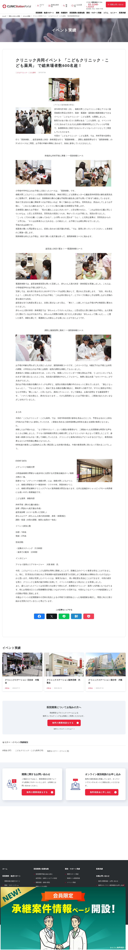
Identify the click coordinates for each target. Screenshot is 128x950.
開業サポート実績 (72, 886)
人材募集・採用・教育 (43, 923)
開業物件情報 (7, 904)
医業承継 (122, 13)
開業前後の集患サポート (12, 893)
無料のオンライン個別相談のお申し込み (111, 897)
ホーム (4, 881)
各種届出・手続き (41, 928)
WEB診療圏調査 (71, 901)
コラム (105, 13)
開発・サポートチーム (12, 897)
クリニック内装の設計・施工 (45, 919)
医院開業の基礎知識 (77, 13)
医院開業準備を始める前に (44, 886)
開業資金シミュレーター (74, 908)
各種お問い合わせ (102, 888)
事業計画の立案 (41, 911)
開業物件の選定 (41, 907)
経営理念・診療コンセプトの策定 (46, 890)
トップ (4, 16)
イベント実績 (26, 16)
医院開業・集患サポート (45, 13)
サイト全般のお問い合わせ (106, 901)
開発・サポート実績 (93, 13)
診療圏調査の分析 (41, 903)
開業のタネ (69, 915)
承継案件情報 (7, 913)
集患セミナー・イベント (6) (58, 750)
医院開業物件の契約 (42, 915)
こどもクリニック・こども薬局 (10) (29, 750)
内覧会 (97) (6, 750)
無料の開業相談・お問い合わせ (108, 893)
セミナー (113, 13)
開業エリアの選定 (41, 898)
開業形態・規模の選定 (43, 894)
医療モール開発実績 (73, 890)
